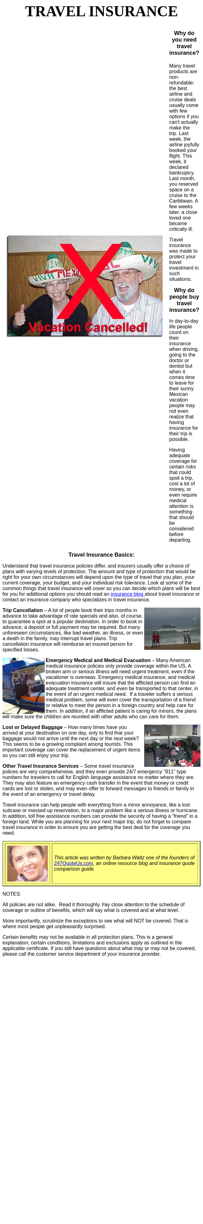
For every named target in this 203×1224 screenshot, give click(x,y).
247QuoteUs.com (73, 863)
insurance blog (128, 594)
